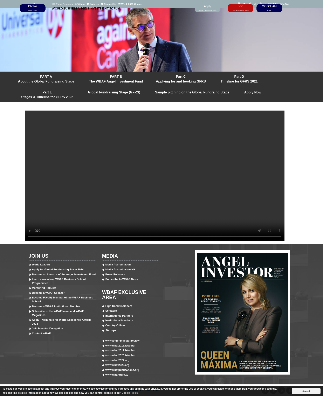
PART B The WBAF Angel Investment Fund (116, 79)
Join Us (93, 4)
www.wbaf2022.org (117, 360)
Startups (110, 330)
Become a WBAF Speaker (48, 292)
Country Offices (115, 325)
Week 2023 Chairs (130, 4)
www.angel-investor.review (122, 340)
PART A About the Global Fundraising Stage (46, 79)
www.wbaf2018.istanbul (120, 345)
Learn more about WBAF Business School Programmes (59, 281)
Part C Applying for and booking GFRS (181, 79)
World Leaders (41, 264)
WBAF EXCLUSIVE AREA (124, 294)
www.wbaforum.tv (116, 374)
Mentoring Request (44, 287)
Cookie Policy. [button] (130, 392)
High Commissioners (118, 306)
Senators (111, 310)
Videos (80, 4)
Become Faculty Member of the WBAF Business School (62, 299)
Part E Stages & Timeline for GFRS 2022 (47, 95)
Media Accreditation (118, 264)
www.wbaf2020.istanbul (120, 355)
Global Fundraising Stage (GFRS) (114, 92)
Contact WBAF (41, 333)
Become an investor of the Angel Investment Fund (64, 274)
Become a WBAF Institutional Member (56, 306)
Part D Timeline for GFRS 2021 (239, 79)
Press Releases (63, 4)
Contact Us (108, 4)
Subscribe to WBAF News (121, 279)
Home (37, 4)
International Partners (119, 315)
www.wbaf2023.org (117, 365)
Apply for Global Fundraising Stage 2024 (58, 269)
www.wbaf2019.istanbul (120, 350)
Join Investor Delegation (47, 328)
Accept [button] (306, 391)
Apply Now (252, 92)
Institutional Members (119, 320)
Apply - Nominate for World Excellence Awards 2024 (61, 321)
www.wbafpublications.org (122, 369)
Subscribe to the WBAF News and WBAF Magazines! (58, 313)
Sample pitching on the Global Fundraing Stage (192, 92)
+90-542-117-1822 (277, 3)
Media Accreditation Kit (120, 269)
